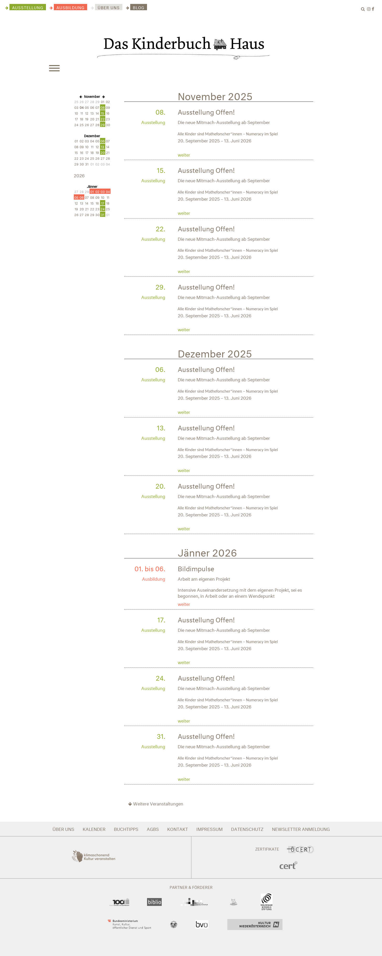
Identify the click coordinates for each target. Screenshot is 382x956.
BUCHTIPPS (126, 828)
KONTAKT (177, 828)
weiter (184, 154)
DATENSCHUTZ (247, 828)
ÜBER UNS (63, 828)
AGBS (153, 828)
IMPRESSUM (209, 828)
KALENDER (94, 828)
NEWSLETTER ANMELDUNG (301, 828)
